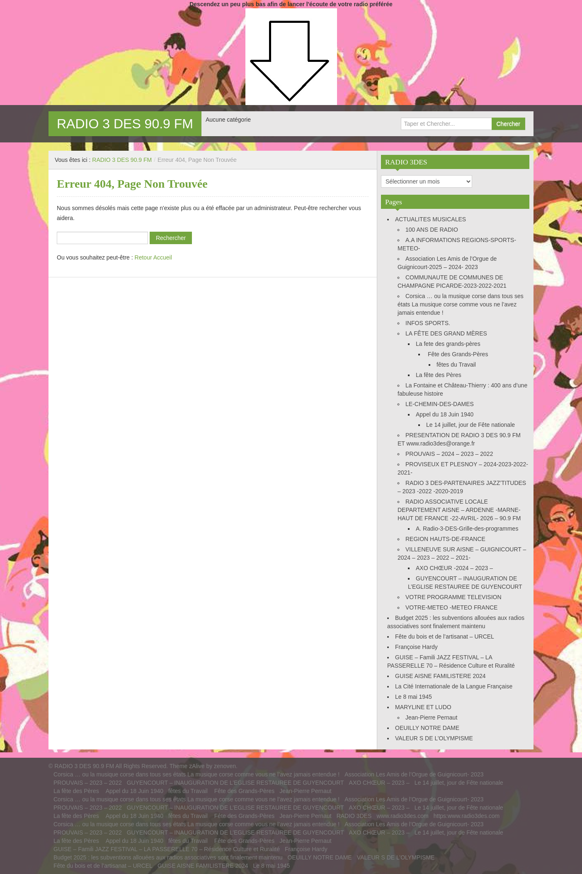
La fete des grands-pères (448, 343)
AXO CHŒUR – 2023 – (379, 782)
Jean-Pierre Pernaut (431, 717)
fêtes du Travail (456, 364)
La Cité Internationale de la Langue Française (453, 686)
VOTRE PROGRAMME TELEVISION (453, 597)
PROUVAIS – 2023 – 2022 (87, 782)
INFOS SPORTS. (427, 323)
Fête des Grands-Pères (457, 354)
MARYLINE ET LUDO (423, 707)
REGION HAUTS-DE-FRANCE (445, 539)
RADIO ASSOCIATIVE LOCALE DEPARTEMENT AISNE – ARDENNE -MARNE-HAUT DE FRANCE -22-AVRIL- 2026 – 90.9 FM (459, 509)
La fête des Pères (439, 375)
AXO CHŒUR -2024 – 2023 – (454, 568)
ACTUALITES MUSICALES (430, 219)
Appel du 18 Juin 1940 (444, 414)
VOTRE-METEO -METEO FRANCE (451, 607)
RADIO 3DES (354, 816)
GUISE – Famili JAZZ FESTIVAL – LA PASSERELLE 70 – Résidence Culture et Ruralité (166, 849)
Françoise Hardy (416, 647)
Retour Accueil (153, 257)
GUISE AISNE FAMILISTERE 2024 (440, 676)
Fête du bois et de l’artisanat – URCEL (444, 636)
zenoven (225, 766)
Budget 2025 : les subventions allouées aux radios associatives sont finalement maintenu (168, 857)
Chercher (508, 123)
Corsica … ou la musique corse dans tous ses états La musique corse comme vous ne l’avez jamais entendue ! (461, 304)
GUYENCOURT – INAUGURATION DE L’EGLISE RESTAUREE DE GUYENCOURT (235, 782)
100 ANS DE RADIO (431, 229)
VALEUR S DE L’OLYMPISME (434, 738)
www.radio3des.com (402, 816)
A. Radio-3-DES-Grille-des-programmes (467, 528)
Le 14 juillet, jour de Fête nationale (470, 424)
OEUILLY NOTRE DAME (427, 728)
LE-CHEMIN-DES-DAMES (439, 404)
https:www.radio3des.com (467, 816)
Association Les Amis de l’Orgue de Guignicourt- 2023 (413, 774)
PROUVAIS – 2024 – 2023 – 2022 (449, 453)
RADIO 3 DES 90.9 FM (125, 123)
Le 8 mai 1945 (413, 696)
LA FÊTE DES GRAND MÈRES (446, 333)
